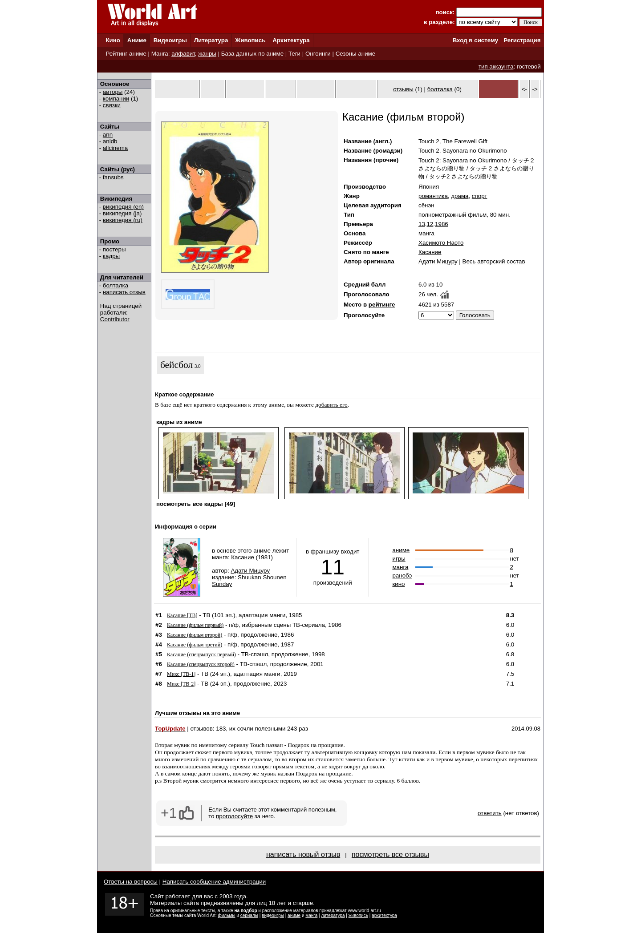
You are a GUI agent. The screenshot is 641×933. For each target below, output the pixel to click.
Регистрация (521, 40)
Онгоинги (318, 53)
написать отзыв (124, 292)
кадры (111, 256)
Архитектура (290, 40)
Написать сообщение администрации (214, 881)
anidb (110, 141)
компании (116, 98)
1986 (441, 224)
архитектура (384, 915)
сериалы (249, 915)
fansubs (113, 177)
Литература (211, 40)
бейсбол (176, 364)
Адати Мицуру (438, 261)
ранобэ (402, 575)
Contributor (115, 319)
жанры (207, 53)
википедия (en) (123, 206)
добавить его (331, 404)
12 (430, 224)
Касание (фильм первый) (195, 625)
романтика (433, 196)
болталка (115, 285)
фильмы (226, 915)
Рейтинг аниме (125, 53)
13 (421, 224)
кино (398, 584)
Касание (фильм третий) (194, 645)
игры (398, 558)
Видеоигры (170, 40)
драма (459, 196)
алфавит (183, 53)
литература (333, 915)
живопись (358, 915)
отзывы (403, 89)
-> (535, 89)
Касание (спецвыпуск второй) (201, 664)
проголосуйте (234, 816)
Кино (112, 40)
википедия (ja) (122, 213)
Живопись (250, 40)
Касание (429, 252)
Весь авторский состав (493, 261)
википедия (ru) (122, 220)
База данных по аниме (252, 53)
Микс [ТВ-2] (181, 684)
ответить (490, 813)
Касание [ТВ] (182, 615)
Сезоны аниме (356, 53)
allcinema (115, 148)
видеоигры (273, 915)
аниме (401, 550)
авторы (113, 92)
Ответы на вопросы (131, 881)
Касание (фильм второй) (194, 635)
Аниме (136, 40)
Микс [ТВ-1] (181, 674)
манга (426, 233)
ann (108, 134)
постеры (114, 249)
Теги (294, 53)
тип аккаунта (496, 66)
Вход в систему (475, 40)
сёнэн (426, 205)
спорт (479, 196)
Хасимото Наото (440, 242)
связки (112, 105)
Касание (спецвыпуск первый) (201, 654)
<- (524, 89)
